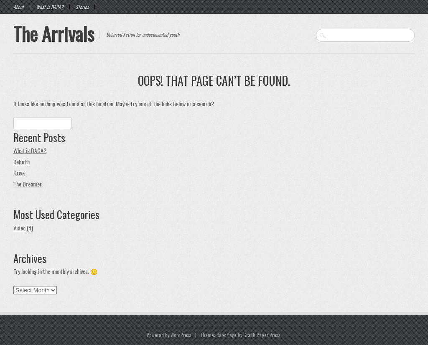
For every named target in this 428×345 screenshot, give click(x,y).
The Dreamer (27, 183)
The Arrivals (53, 33)
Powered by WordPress (169, 335)
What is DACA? (50, 7)
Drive (19, 172)
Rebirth (21, 161)
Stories (82, 7)
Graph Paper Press (261, 335)
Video (19, 227)
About (18, 7)
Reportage (227, 335)
